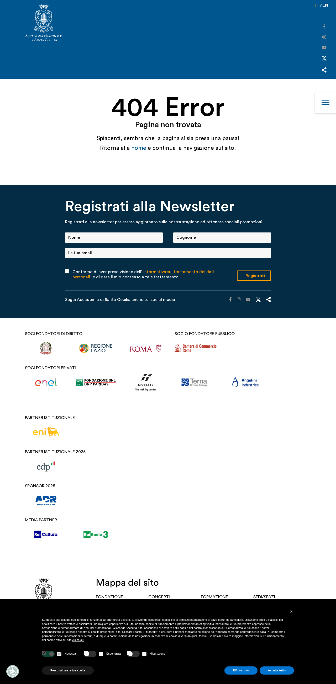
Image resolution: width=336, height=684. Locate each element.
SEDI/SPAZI (264, 597)
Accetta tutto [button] (277, 670)
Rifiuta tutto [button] (241, 670)
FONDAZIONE (109, 597)
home (139, 148)
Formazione (214, 597)
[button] (291, 611)
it (317, 5)
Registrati (255, 276)
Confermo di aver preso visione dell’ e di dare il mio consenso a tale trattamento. (143, 274)
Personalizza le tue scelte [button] (67, 670)
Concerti (159, 597)
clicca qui (78, 639)
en (325, 5)
